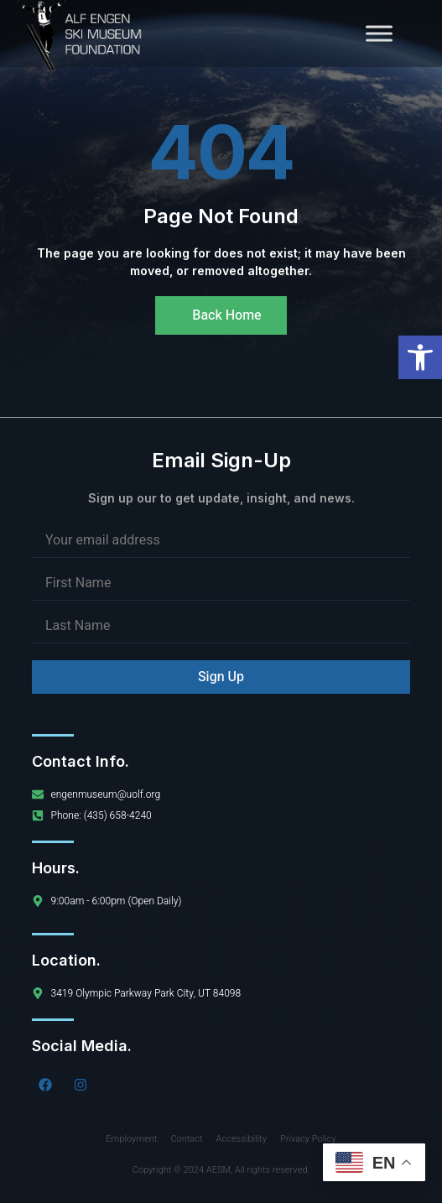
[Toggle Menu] (379, 33)
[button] (420, 357)
